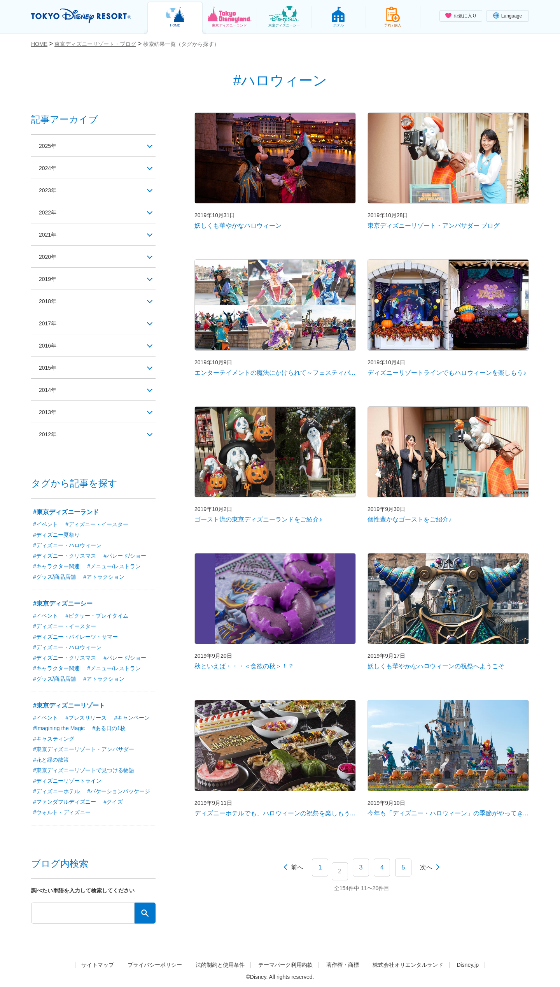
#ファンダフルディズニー (64, 802)
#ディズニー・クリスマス (64, 556)
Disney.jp (468, 965)
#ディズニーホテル (56, 791)
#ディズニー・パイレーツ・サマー (75, 637)
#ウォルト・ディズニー (62, 812)
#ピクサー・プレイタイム (96, 616)
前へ (297, 867)
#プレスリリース (86, 718)
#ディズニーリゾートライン (67, 781)
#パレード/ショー (124, 556)
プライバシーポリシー (155, 965)
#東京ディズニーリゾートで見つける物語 (83, 770)
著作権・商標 (342, 965)
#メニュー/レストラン (114, 566)
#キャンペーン (132, 718)
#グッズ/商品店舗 (54, 577)
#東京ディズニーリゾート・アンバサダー (83, 749)
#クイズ (113, 802)
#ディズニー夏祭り (56, 535)
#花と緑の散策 (51, 760)
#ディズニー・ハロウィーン (67, 545)
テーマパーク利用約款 (285, 965)
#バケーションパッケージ (118, 791)
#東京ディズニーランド (66, 512)
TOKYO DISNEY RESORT (81, 16)
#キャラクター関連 (56, 566)
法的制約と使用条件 (220, 965)
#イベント (45, 524)
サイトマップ (97, 965)
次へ (426, 867)
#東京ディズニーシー (63, 603)
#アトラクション (103, 577)
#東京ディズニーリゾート (69, 705)
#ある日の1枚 (109, 728)
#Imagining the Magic (59, 728)
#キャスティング (53, 739)
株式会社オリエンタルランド (408, 965)
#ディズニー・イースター (96, 524)
